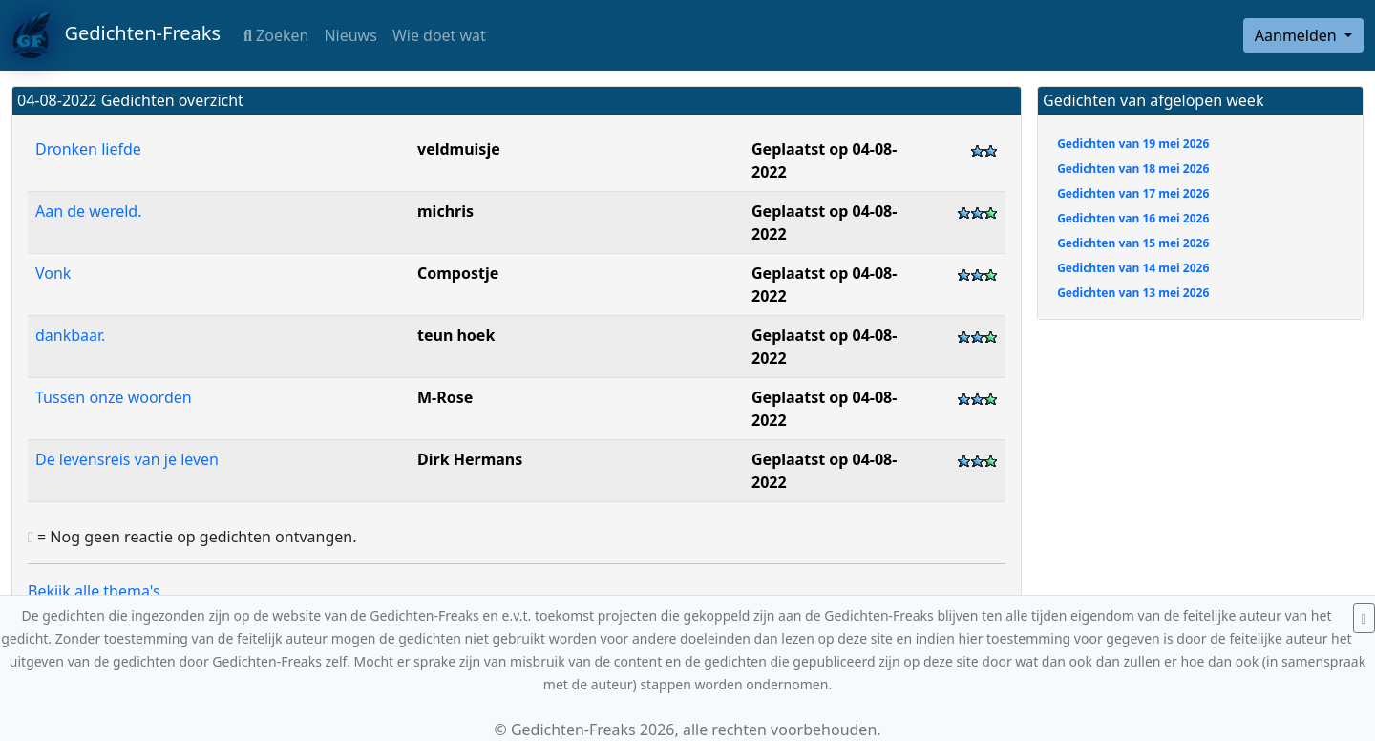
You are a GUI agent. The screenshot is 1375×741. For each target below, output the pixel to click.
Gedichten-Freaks (116, 35)
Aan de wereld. (88, 211)
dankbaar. (70, 335)
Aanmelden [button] (1298, 35)
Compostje (457, 273)
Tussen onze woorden (113, 397)
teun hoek (456, 335)
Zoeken (275, 35)
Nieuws (350, 35)
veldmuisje (458, 148)
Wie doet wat (439, 35)
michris (445, 211)
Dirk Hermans (469, 459)
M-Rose (445, 397)
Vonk (53, 273)
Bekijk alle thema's (94, 591)
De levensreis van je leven (127, 459)
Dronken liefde (88, 148)
